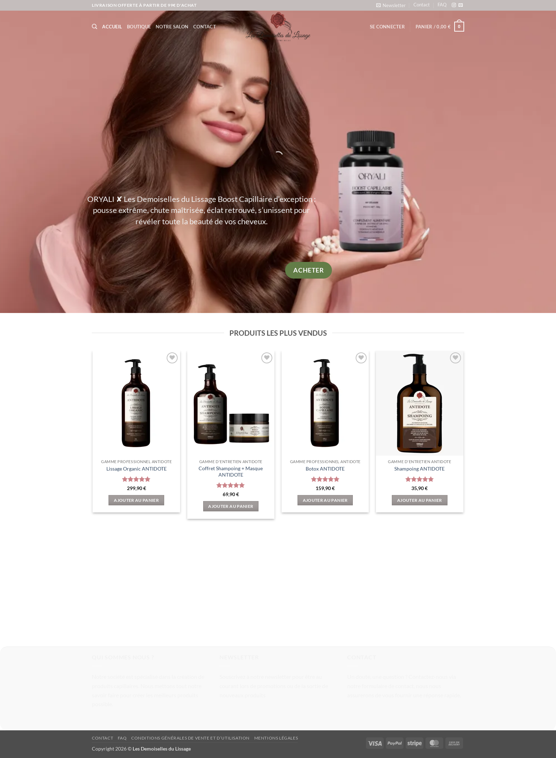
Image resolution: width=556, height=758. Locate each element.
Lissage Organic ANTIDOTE (136, 469)
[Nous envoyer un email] (460, 5)
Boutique (139, 26)
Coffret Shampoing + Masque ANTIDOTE (231, 471)
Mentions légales (276, 738)
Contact (421, 4)
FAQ (442, 4)
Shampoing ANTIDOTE (419, 469)
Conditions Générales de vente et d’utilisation (190, 738)
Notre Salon (172, 26)
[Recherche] (94, 26)
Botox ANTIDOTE (325, 469)
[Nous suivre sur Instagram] (454, 5)
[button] (391, 5)
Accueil (112, 26)
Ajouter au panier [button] (136, 500)
